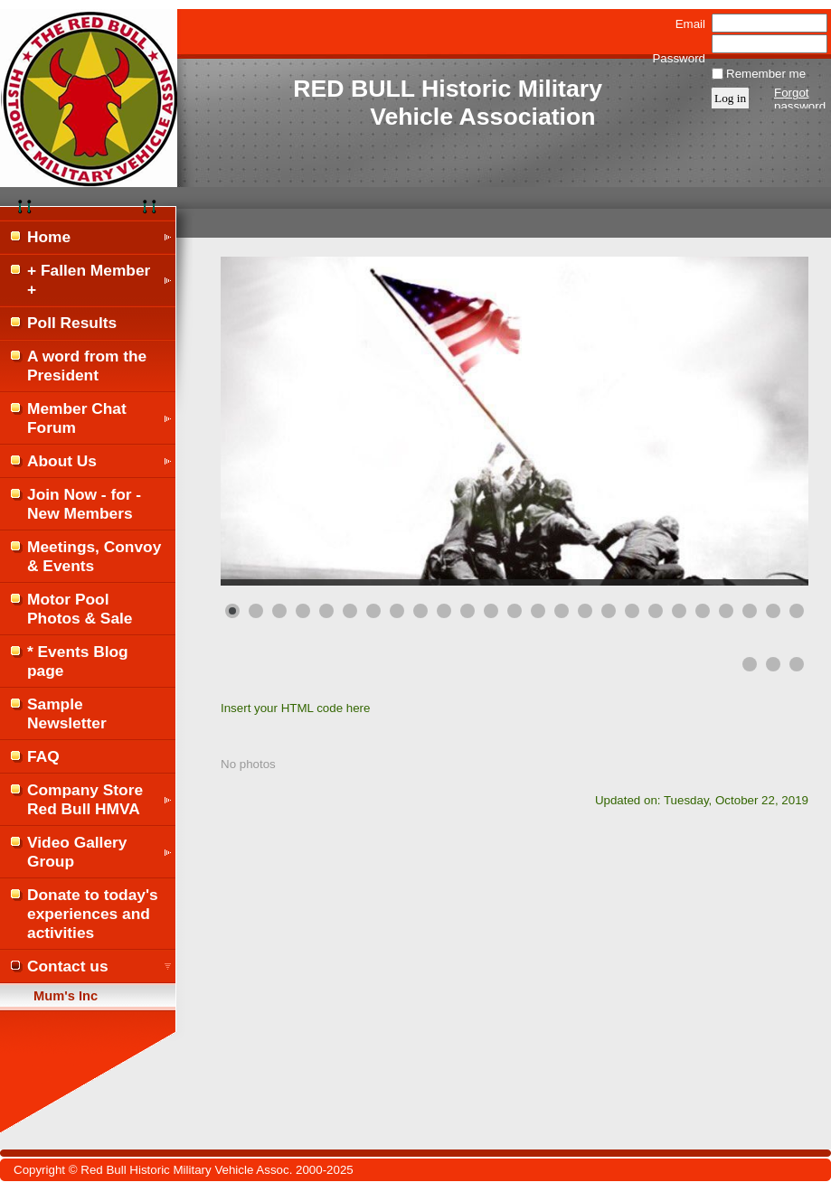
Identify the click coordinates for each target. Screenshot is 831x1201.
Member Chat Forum (77, 417)
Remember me (766, 73)
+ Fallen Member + (88, 279)
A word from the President (86, 365)
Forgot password (800, 99)
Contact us (68, 966)
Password (678, 51)
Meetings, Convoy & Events (94, 556)
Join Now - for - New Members (84, 503)
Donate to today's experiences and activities (92, 914)
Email (686, 24)
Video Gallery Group (77, 851)
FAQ (43, 756)
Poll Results (72, 323)
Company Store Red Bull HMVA (85, 799)
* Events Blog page (77, 661)
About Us (62, 461)
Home (49, 237)
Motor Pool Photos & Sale (80, 608)
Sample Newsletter (67, 713)
